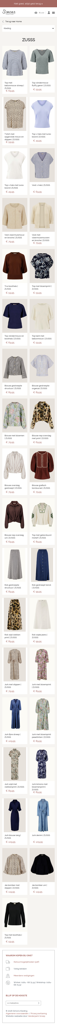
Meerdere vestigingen (24, 975)
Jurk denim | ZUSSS (41, 835)
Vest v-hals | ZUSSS (41, 185)
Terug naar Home (13, 21)
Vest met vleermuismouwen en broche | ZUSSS (41, 237)
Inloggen (49, 13)
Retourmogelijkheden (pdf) (26, 962)
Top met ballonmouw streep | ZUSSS (14, 85)
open (53, 13)
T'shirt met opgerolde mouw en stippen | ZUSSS (14, 137)
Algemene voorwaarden (17, 1013)
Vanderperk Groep (36, 1016)
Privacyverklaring (39, 1013)
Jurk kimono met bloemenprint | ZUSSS (40, 787)
